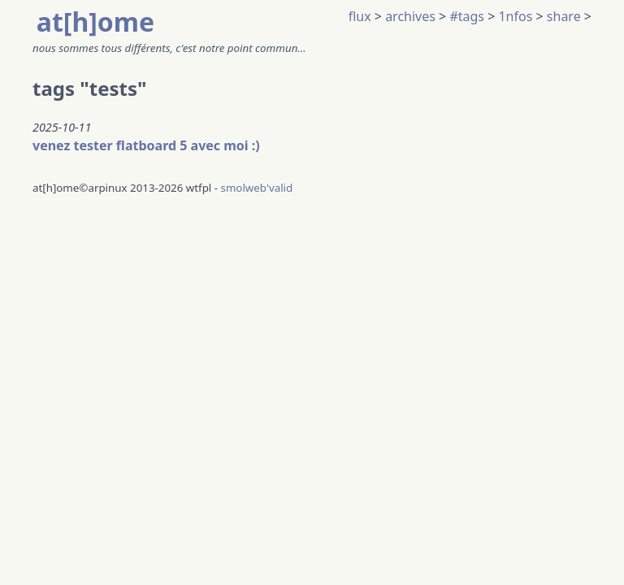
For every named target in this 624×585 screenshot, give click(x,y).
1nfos (515, 16)
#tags (466, 16)
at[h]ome (95, 21)
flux (360, 16)
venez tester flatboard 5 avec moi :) (146, 145)
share (564, 16)
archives (410, 16)
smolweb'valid (257, 187)
